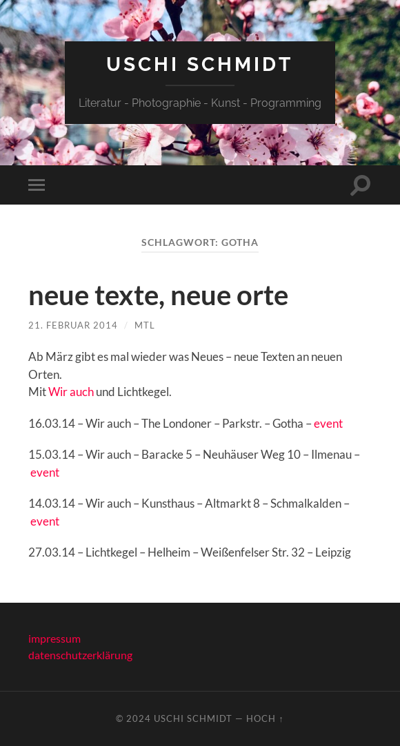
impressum (54, 638)
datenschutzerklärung (80, 654)
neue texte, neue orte (158, 294)
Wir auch (71, 391)
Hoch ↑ (264, 718)
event (328, 423)
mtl (144, 325)
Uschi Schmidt (199, 64)
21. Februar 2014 (73, 325)
